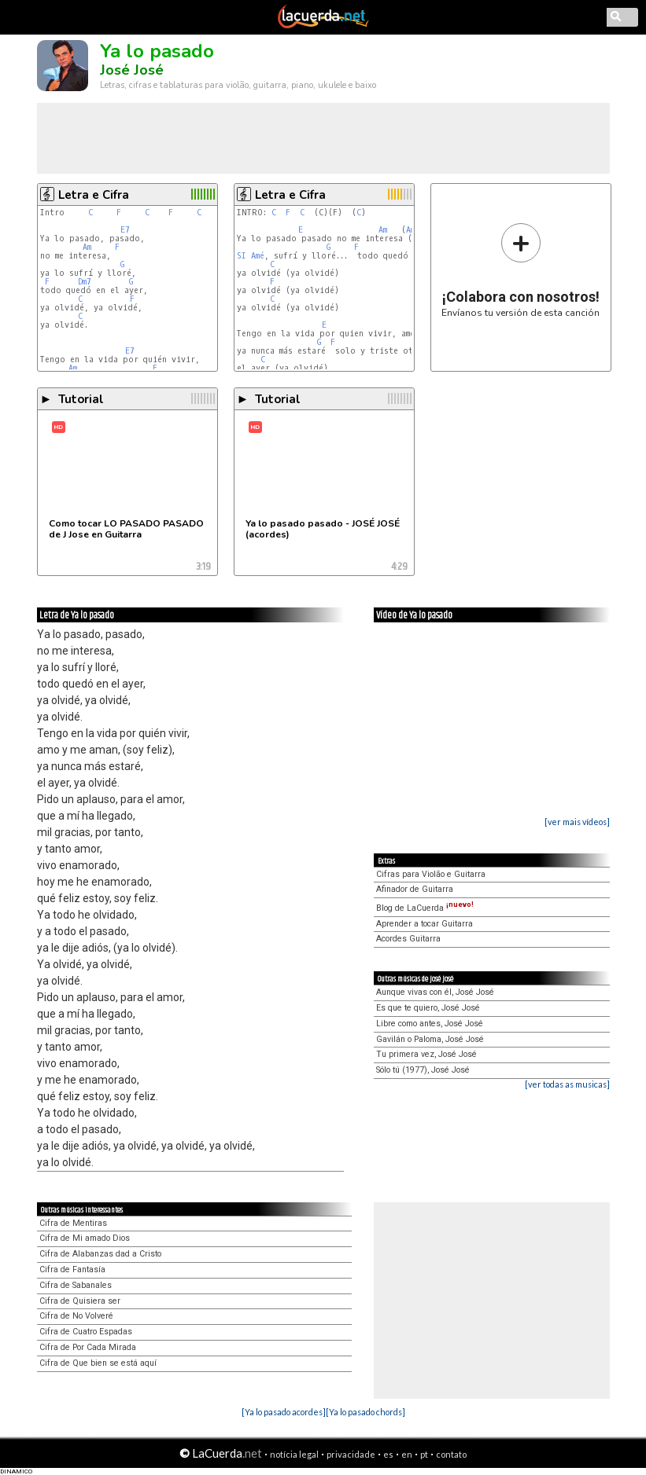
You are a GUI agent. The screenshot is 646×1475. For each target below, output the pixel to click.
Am (87, 247)
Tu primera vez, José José (426, 1054)
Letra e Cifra (93, 195)
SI (241, 256)
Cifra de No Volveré (76, 1316)
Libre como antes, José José (429, 1023)
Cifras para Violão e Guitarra (430, 874)
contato (451, 1454)
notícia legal (294, 1454)
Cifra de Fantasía (72, 1269)
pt (424, 1454)
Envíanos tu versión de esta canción (520, 270)
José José (132, 70)
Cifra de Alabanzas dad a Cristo (100, 1254)
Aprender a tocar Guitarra (424, 924)
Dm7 (84, 282)
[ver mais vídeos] (577, 821)
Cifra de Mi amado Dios (84, 1238)
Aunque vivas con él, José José (435, 992)
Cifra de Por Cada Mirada (87, 1347)
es (388, 1454)
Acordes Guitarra (408, 939)
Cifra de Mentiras (73, 1223)
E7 (125, 230)
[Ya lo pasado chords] (365, 1412)
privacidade (351, 1454)
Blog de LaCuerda (425, 908)
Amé (257, 256)
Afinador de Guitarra (414, 889)
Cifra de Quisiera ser (79, 1301)
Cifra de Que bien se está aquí (98, 1363)
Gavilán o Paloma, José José (430, 1039)
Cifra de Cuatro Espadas (85, 1331)
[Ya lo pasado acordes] (284, 1412)
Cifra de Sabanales (75, 1285)
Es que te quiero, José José (428, 1008)
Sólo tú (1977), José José (423, 1070)
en (406, 1454)
